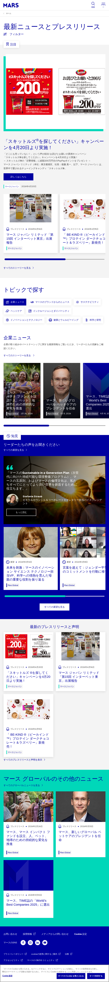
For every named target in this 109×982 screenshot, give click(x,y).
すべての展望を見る (14, 450)
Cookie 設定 (80, 934)
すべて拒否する (96, 976)
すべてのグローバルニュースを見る (22, 785)
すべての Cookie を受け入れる (71, 976)
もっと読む (21, 512)
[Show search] (93, 5)
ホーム (8, 13)
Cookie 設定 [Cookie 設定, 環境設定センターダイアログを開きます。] (7, 976)
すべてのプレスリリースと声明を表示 (23, 759)
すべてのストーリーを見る (17, 268)
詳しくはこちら (18, 176)
